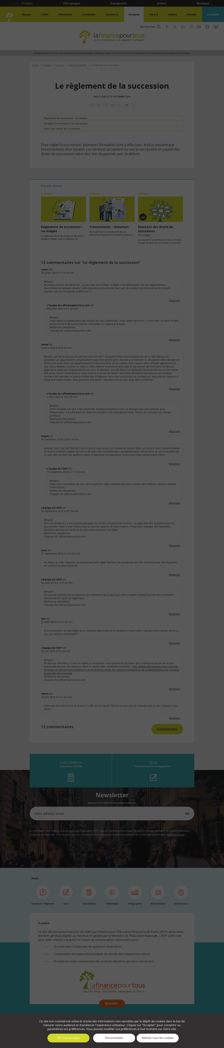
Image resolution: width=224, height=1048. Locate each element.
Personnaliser (114, 1038)
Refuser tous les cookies (158, 1038)
